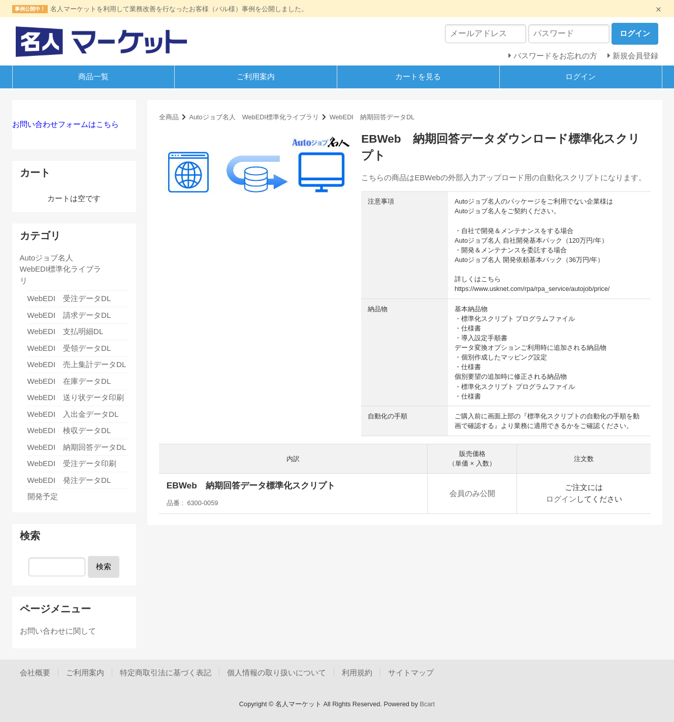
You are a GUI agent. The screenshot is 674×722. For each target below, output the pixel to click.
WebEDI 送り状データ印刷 (75, 397)
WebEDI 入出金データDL (73, 414)
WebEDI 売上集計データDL (76, 364)
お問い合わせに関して (58, 631)
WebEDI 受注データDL (69, 298)
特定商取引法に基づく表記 (165, 672)
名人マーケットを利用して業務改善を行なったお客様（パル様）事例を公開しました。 (179, 9)
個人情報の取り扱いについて (276, 672)
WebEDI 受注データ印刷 (72, 463)
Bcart (427, 704)
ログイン (580, 76)
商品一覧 (93, 76)
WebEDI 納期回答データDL (372, 117)
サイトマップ (411, 672)
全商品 (169, 117)
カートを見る (418, 76)
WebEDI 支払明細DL (65, 331)
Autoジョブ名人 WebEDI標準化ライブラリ (253, 117)
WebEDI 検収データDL (69, 430)
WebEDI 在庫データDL (69, 381)
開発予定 (42, 496)
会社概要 (35, 672)
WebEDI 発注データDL (69, 480)
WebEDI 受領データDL (69, 348)
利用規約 (357, 672)
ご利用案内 (256, 76)
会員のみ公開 (472, 493)
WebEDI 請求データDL (69, 315)
